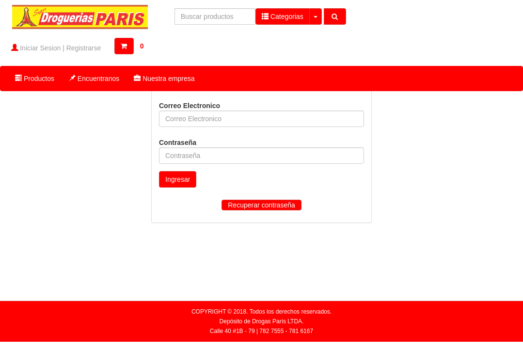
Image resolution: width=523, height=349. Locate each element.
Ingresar (177, 179)
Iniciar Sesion (40, 48)
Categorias (282, 16)
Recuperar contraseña (261, 205)
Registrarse (83, 48)
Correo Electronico (189, 106)
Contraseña (177, 142)
